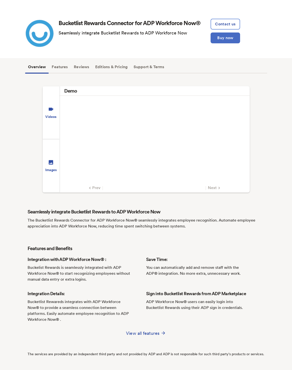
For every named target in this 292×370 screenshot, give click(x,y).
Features (60, 66)
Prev (94, 187)
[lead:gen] (225, 24)
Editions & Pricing (111, 66)
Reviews (81, 66)
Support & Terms (149, 66)
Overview (37, 66)
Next (214, 187)
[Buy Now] (225, 37)
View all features (146, 333)
